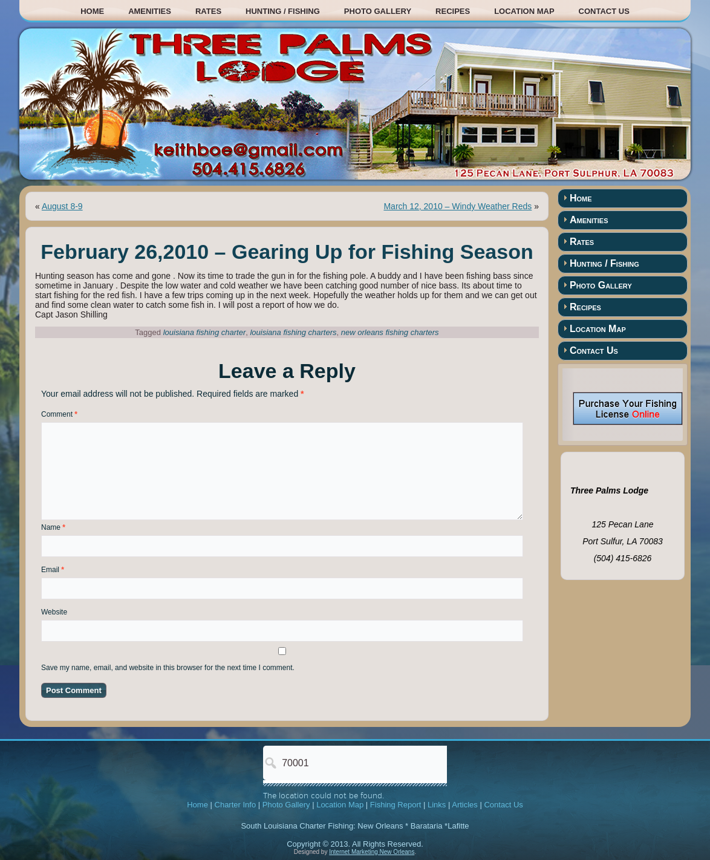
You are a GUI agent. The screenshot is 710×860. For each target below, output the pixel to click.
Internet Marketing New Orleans (371, 852)
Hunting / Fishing (283, 11)
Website (54, 612)
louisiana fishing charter (204, 332)
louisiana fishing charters (293, 332)
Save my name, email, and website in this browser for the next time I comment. (168, 667)
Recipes (452, 11)
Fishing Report (396, 804)
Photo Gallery (377, 11)
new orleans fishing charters (390, 332)
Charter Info (235, 804)
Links (437, 804)
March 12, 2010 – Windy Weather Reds (457, 206)
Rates (208, 11)
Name (53, 527)
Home (92, 11)
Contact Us (604, 11)
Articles (465, 804)
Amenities (149, 11)
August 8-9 (62, 206)
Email (52, 569)
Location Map (524, 11)
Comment (59, 414)
